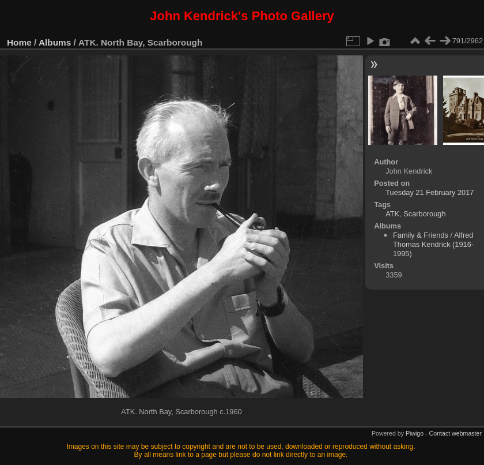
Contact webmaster (455, 433)
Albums (55, 42)
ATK (392, 213)
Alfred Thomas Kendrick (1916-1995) (433, 244)
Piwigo (414, 433)
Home (19, 42)
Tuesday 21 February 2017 (429, 192)
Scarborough (424, 213)
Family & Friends (420, 235)
